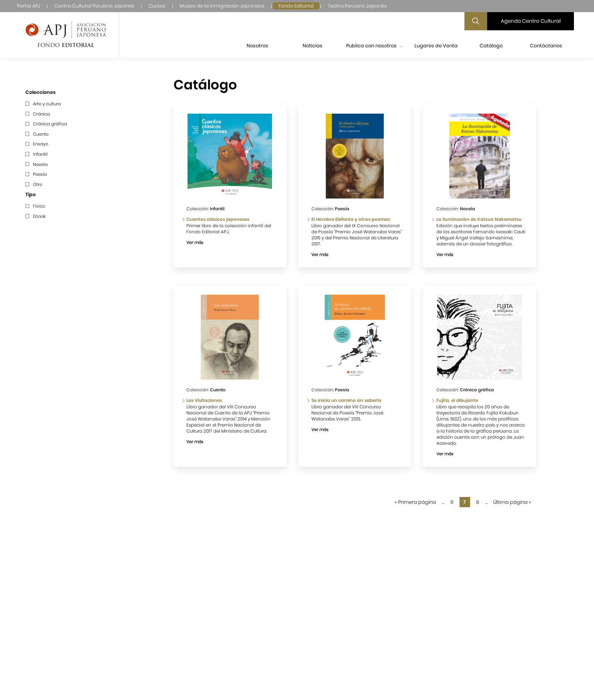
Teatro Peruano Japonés (357, 5)
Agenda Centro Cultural (531, 21)
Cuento (40, 134)
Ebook (39, 216)
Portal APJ (28, 5)
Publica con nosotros (374, 45)
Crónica (41, 114)
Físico (39, 206)
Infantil (40, 154)
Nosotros (257, 45)
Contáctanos (546, 45)
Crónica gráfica (50, 124)
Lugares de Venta (436, 45)
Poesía (40, 174)
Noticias (312, 45)
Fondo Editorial (296, 5)
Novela (40, 164)
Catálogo (491, 45)
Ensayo (40, 144)
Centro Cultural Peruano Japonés (94, 5)
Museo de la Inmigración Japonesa (222, 5)
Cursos (157, 5)
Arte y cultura (47, 104)
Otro (37, 184)
